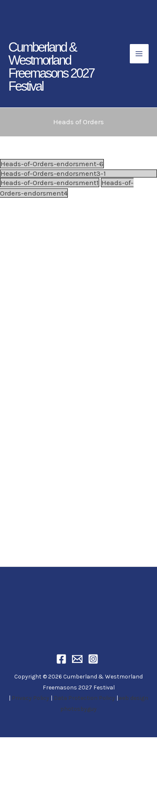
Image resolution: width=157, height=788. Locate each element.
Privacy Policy (30, 698)
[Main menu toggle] (139, 53)
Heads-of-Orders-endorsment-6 (51, 163)
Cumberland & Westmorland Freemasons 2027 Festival (51, 67)
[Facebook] (62, 659)
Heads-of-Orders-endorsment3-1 (53, 173)
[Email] (78, 659)
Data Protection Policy (84, 698)
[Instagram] (94, 659)
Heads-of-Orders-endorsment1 (49, 182)
